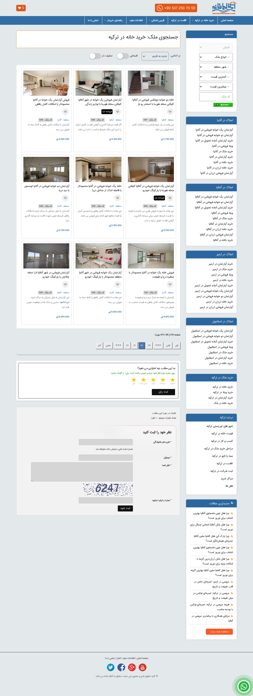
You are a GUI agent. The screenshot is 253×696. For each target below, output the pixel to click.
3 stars (153, 380)
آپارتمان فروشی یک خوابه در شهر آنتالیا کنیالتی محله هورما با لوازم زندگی (100, 102)
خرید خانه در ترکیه (203, 20)
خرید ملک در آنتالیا (223, 218)
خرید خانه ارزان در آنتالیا (219, 229)
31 (134, 345)
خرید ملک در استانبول (221, 352)
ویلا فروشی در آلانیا (222, 146)
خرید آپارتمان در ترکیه (220, 397)
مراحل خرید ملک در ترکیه (218, 448)
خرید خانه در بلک (223, 403)
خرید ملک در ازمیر (223, 269)
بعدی (108, 345)
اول (176, 345)
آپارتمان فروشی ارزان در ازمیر (216, 307)
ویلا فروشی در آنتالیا (222, 213)
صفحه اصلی (227, 20)
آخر (99, 345)
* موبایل (165, 458)
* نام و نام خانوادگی (160, 442)
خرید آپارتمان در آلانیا (221, 157)
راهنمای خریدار (113, 20)
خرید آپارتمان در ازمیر (221, 264)
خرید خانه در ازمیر (223, 280)
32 (127, 345)
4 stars (143, 380)
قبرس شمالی (156, 20)
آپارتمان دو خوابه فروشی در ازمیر (215, 296)
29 (149, 345)
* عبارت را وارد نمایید (161, 500)
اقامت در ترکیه (178, 20)
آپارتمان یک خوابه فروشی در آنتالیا (214, 196)
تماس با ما (93, 20)
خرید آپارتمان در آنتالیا (221, 224)
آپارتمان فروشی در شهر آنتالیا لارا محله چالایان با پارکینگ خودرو (48, 275)
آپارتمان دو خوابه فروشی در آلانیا (215, 135)
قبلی (168, 345)
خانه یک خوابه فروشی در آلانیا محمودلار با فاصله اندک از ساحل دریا (99, 188)
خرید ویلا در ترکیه (223, 392)
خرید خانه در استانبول (221, 363)
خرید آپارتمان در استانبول (219, 358)
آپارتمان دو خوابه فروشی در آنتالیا (215, 202)
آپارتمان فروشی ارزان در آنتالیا (216, 234)
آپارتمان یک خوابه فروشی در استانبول (212, 330)
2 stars (162, 380)
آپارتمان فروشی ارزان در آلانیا (217, 173)
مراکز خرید (227, 478)
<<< (158, 345)
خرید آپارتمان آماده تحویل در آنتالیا (214, 207)
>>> (118, 345)
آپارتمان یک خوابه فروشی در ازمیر (214, 291)
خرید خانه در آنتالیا (223, 240)
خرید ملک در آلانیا (223, 151)
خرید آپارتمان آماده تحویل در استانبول (212, 341)
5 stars (133, 380)
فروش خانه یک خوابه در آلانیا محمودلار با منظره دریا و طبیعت (151, 275)
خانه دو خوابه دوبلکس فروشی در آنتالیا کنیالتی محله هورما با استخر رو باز (153, 102)
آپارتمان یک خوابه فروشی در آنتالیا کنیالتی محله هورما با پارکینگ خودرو (151, 188)
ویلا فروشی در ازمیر (222, 274)
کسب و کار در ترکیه (222, 441)
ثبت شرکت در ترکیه (221, 471)
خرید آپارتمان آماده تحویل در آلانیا (214, 140)
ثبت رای (163, 391)
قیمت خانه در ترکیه (222, 433)
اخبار (118, 658)
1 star (172, 380)
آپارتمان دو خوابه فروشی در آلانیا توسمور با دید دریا (46, 188)
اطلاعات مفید (136, 20)
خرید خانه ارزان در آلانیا (220, 167)
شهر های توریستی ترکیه (220, 426)
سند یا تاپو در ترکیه (222, 456)
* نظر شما (164, 465)
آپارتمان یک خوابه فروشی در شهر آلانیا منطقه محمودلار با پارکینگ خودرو (100, 275)
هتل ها (229, 486)
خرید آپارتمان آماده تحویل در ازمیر (214, 285)
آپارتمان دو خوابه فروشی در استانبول (213, 336)
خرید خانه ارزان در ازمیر (219, 301)
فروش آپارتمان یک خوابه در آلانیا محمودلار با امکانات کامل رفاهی (51, 102)
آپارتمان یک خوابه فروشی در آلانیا (214, 130)
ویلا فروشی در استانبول (220, 347)
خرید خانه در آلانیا (223, 162)
